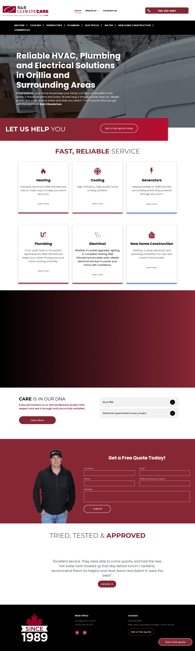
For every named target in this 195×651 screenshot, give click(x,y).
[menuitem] (78, 10)
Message (88, 489)
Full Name (89, 468)
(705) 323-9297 (135, 621)
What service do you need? (152, 479)
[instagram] (85, 633)
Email (142, 468)
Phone (87, 479)
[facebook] (77, 633)
